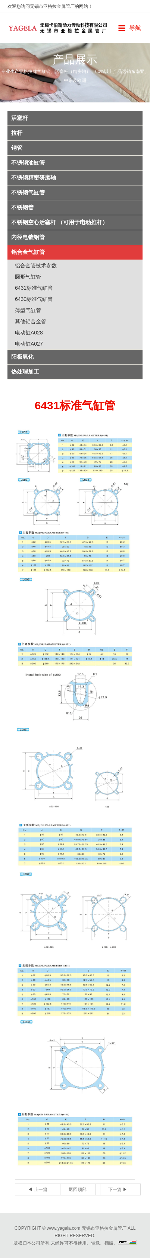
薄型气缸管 (28, 310)
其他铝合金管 (30, 321)
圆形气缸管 (28, 277)
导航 (135, 28)
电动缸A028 (29, 333)
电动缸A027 (29, 344)
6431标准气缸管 (34, 288)
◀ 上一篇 (37, 1189)
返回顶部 (78, 1189)
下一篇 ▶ (117, 1189)
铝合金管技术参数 (36, 266)
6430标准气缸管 (34, 299)
